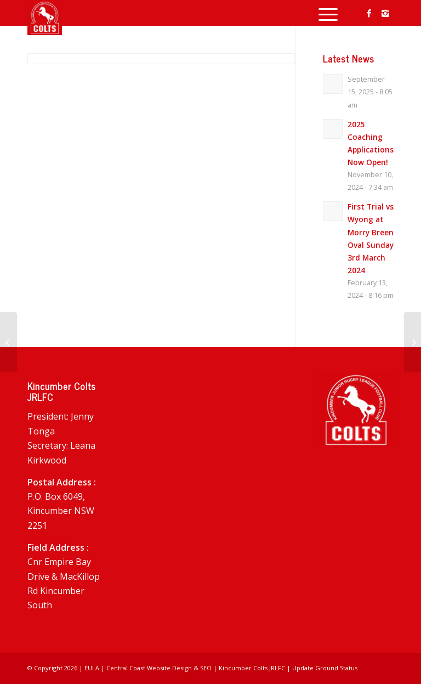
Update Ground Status (324, 668)
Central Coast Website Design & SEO (159, 668)
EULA (91, 668)
